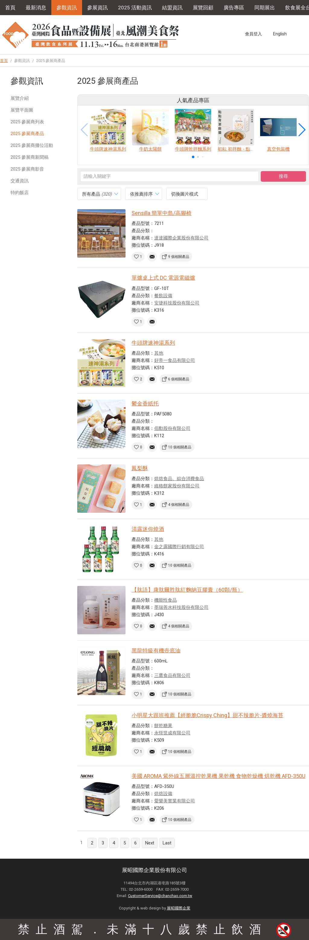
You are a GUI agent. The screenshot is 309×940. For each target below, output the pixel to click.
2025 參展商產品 (27, 133)
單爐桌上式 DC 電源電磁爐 (163, 278)
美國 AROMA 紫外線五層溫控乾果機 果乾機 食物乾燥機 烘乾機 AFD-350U (218, 776)
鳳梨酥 (140, 468)
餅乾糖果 (163, 725)
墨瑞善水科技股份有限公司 (181, 607)
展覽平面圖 (22, 110)
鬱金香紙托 (145, 403)
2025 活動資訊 (135, 8)
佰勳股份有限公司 (172, 428)
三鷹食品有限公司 (172, 675)
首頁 (10, 8)
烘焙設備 (163, 793)
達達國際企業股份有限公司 (181, 238)
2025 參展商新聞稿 (30, 157)
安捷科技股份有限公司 (176, 303)
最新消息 (36, 8)
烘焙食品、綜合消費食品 (179, 478)
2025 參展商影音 (27, 169)
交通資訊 (20, 181)
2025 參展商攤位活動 (32, 145)
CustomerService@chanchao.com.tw (160, 895)
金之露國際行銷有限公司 (179, 546)
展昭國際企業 (178, 908)
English (280, 33)
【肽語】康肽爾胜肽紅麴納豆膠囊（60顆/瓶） (187, 590)
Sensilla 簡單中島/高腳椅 (162, 213)
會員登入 (253, 33)
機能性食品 (165, 600)
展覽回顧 (203, 8)
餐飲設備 (163, 295)
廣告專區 (234, 8)
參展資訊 (97, 8)
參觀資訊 (66, 8)
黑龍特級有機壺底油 (156, 650)
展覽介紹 (20, 98)
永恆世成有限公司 (172, 733)
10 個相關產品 (179, 447)
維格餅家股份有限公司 (176, 486)
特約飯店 (20, 192)
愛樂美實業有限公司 (174, 801)
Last (167, 843)
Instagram (305, 33)
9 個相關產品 (178, 257)
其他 (158, 353)
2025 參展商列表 (27, 122)
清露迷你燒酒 (148, 529)
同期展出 (264, 8)
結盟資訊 (172, 8)
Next (149, 843)
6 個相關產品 (178, 379)
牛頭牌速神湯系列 (153, 343)
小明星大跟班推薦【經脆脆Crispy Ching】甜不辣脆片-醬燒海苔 (207, 715)
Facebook (294, 33)
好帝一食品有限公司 (174, 360)
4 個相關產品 (178, 505)
